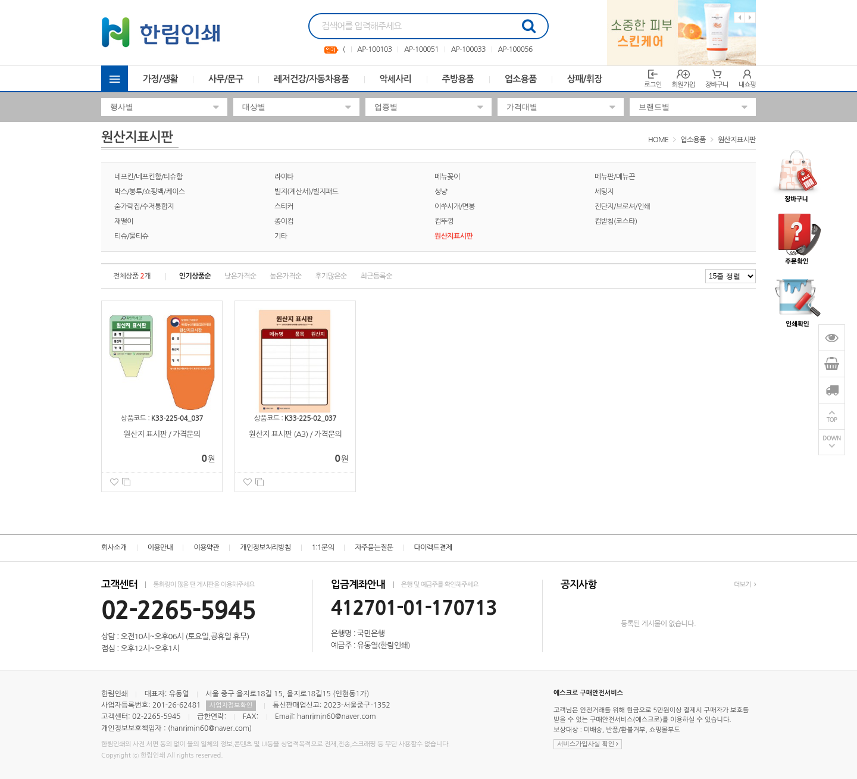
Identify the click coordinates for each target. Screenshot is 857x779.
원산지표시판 (737, 139)
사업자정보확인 (230, 705)
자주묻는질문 (374, 547)
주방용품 (458, 78)
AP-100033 (468, 49)
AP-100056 (515, 49)
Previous (739, 17)
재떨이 (123, 221)
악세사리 (396, 78)
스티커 (283, 206)
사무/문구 (225, 78)
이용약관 (206, 547)
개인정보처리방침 (265, 547)
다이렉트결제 (433, 547)
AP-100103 (374, 49)
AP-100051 (421, 49)
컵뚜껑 (443, 221)
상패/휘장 (584, 78)
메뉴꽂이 (447, 176)
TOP (832, 420)
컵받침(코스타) (616, 221)
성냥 (440, 191)
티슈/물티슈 (131, 236)
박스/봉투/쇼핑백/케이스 (149, 191)
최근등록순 (376, 276)
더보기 (745, 584)
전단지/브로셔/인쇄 (622, 206)
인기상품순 (195, 276)
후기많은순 (330, 276)
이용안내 (160, 547)
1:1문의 (323, 547)
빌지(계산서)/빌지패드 (306, 191)
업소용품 (521, 78)
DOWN (831, 438)
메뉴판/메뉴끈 (615, 176)
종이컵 (283, 221)
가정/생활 (160, 78)
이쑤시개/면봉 (454, 206)
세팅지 (604, 191)
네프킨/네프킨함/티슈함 (148, 176)
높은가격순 (285, 276)
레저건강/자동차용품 (311, 78)
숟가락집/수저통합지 (144, 206)
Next (750, 17)
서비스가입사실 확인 (587, 744)
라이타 (283, 176)
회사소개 (114, 547)
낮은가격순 (240, 276)
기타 (280, 236)
